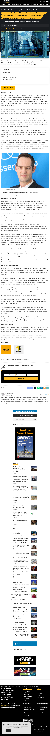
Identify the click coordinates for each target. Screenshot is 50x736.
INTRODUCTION (6, 72)
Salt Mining (23, 638)
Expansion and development (9, 77)
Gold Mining (24, 557)
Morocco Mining (40, 12)
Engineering (24, 542)
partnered (25, 359)
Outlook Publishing (6, 705)
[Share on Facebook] (7, 25)
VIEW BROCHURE (8, 88)
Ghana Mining (30, 12)
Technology (6, 18)
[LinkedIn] (46, 394)
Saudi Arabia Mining (22, 15)
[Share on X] (9, 25)
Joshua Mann (5, 28)
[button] (2, 1)
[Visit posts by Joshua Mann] (3, 394)
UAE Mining (26, 18)
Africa (8, 359)
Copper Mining (25, 611)
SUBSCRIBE (21, 378)
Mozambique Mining (8, 15)
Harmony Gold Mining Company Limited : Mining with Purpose (21, 553)
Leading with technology (8, 74)
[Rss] (48, 394)
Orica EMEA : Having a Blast (20, 614)
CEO (13, 359)
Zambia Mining (36, 18)
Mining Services (24, 549)
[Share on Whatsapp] (11, 25)
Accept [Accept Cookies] (8, 731)
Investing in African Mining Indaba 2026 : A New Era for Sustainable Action (20, 514)
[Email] (15, 25)
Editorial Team (12, 28)
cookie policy (19, 727)
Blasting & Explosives (17, 618)
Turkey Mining (16, 18)
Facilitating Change (7, 79)
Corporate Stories (8, 12)
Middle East (18, 359)
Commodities (24, 535)
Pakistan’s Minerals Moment (20, 575)
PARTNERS (5, 81)
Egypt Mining (19, 12)
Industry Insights (25, 572)
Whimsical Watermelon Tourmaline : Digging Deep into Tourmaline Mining (20, 596)
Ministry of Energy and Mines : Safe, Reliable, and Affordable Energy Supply (21, 568)
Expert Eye (23, 577)
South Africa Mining (36, 15)
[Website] (44, 394)
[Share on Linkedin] (13, 25)
